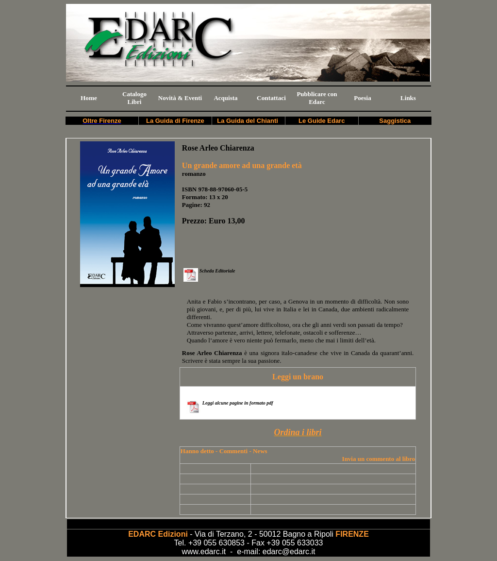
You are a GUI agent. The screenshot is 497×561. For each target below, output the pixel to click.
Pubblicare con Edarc (317, 97)
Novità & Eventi (180, 98)
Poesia (362, 98)
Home (89, 98)
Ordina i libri (298, 432)
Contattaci (271, 98)
